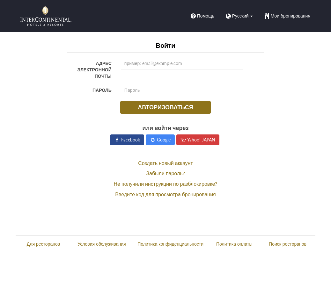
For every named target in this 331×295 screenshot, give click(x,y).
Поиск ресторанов (287, 244)
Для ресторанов (43, 244)
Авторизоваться (165, 107)
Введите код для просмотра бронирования (165, 194)
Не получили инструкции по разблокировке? (165, 184)
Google (160, 139)
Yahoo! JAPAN (197, 139)
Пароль (102, 90)
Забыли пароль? (165, 173)
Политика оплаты (234, 244)
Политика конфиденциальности (170, 244)
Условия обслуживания (101, 244)
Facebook (127, 139)
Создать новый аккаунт (165, 163)
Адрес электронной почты (94, 70)
